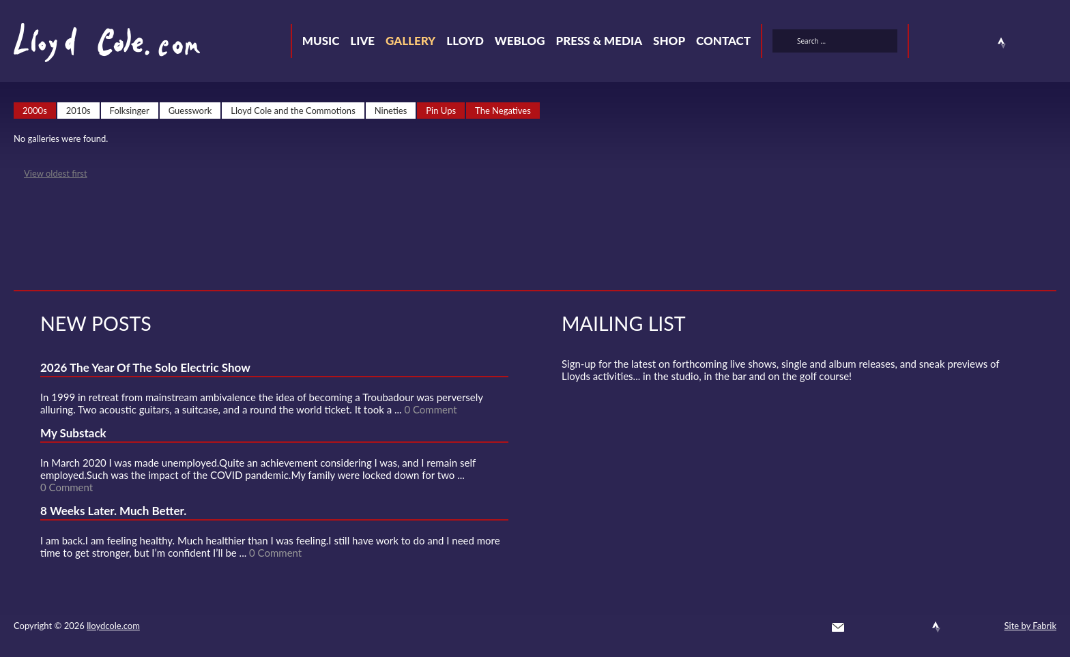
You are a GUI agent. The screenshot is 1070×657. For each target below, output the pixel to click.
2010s (78, 110)
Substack (1051, 43)
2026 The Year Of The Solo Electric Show (145, 367)
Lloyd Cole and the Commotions (293, 110)
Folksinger (129, 110)
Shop (669, 40)
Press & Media (598, 40)
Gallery (410, 40)
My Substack (73, 433)
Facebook (952, 43)
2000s (35, 110)
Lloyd (465, 40)
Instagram (1026, 43)
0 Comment (430, 409)
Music (321, 40)
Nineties (391, 110)
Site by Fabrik (1030, 625)
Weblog (520, 40)
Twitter (928, 43)
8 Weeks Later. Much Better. (113, 510)
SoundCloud (977, 43)
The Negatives (503, 110)
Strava (1001, 43)
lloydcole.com (113, 625)
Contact (723, 40)
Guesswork (190, 110)
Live (362, 40)
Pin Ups (441, 110)
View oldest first (55, 173)
